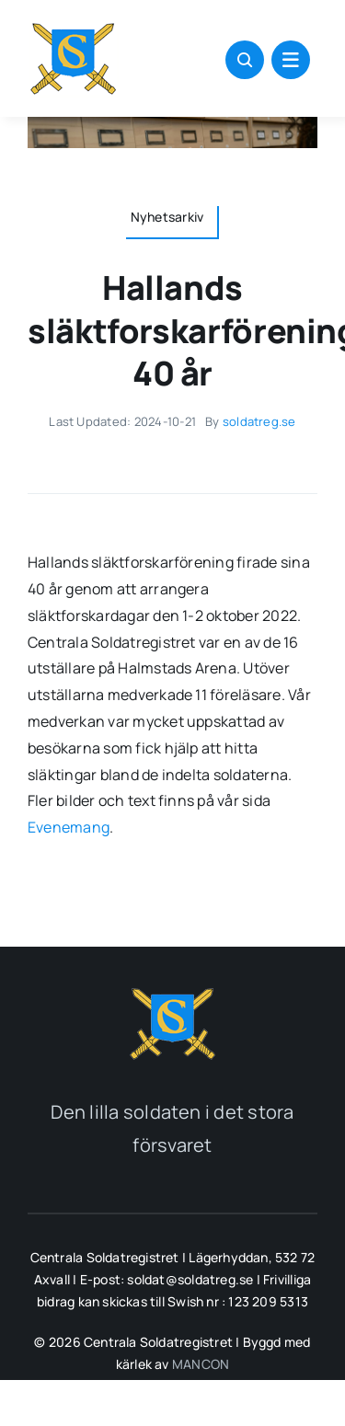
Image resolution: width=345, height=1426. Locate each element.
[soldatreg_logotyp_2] (173, 991)
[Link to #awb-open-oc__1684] (290, 59)
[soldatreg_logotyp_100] (74, 26)
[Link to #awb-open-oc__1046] (244, 59)
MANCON (200, 1364)
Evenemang (68, 827)
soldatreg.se (259, 421)
